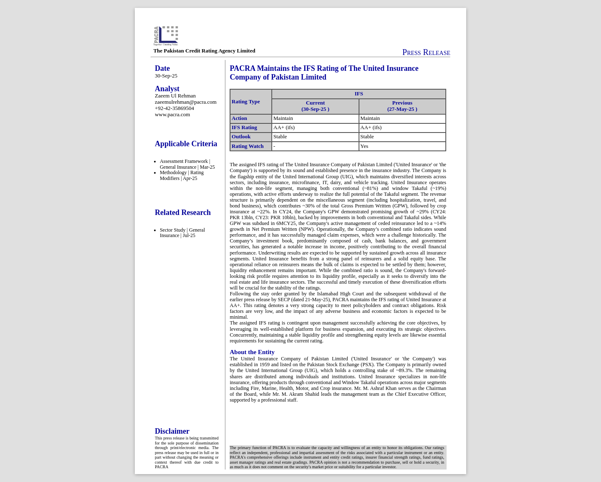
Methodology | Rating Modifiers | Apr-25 (182, 175)
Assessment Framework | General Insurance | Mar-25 (187, 164)
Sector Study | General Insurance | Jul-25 (182, 233)
